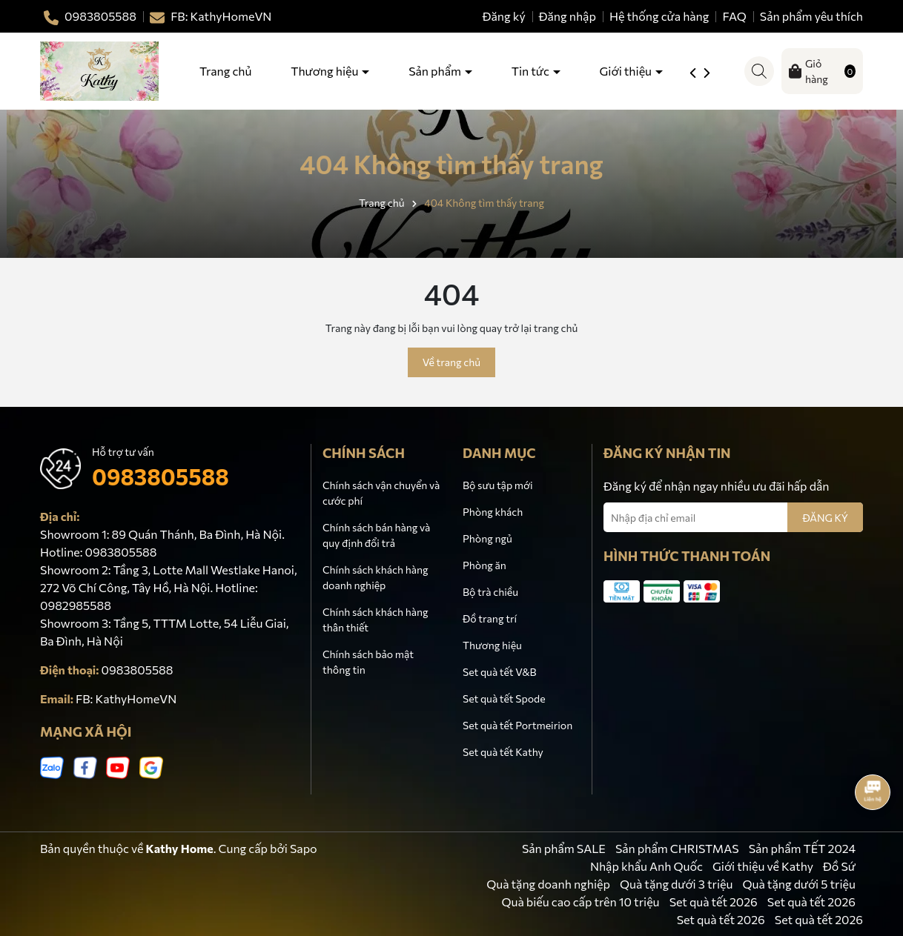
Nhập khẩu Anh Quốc (646, 866)
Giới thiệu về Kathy (762, 866)
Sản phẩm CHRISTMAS (677, 848)
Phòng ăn (484, 565)
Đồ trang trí (490, 618)
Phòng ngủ (487, 538)
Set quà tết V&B (499, 672)
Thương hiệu (325, 71)
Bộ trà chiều (490, 591)
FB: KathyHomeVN (126, 698)
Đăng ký (504, 16)
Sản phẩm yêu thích (811, 16)
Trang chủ (225, 71)
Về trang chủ (451, 362)
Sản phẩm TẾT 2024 (802, 848)
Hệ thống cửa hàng (659, 16)
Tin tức (532, 71)
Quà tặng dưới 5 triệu (799, 884)
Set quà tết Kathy (503, 752)
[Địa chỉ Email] (733, 517)
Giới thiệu (627, 71)
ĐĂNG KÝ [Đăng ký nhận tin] (825, 517)
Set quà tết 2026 (713, 901)
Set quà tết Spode (504, 698)
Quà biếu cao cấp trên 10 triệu (580, 901)
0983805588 (160, 476)
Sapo (303, 848)
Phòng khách (493, 511)
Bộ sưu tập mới (498, 485)
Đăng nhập (567, 16)
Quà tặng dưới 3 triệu (676, 884)
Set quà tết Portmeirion (517, 725)
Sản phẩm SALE (564, 848)
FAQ (735, 16)
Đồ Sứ (839, 866)
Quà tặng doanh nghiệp (548, 884)
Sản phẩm (435, 71)
